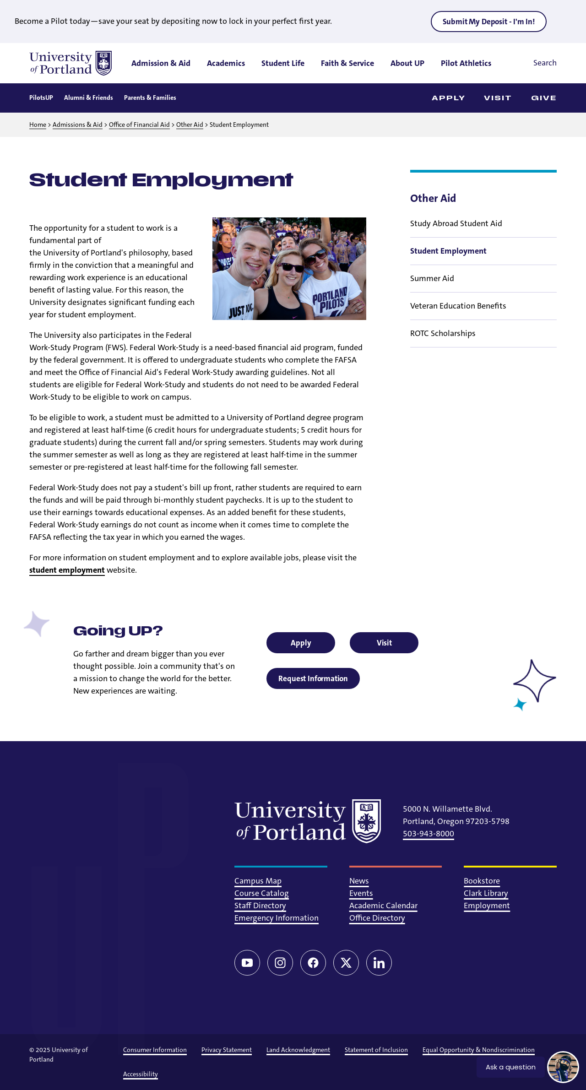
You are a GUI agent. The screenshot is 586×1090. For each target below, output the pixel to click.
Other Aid (189, 124)
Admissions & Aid (78, 124)
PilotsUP (41, 97)
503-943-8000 (428, 833)
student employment (67, 569)
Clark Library (486, 893)
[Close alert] (565, 21)
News (359, 880)
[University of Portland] (70, 63)
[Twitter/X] (346, 963)
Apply (449, 98)
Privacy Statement (226, 1050)
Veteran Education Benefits (458, 305)
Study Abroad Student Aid (456, 223)
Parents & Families (150, 97)
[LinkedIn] (379, 963)
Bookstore (482, 880)
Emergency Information (276, 917)
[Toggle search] (532, 63)
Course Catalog (261, 893)
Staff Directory (260, 905)
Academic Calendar (383, 905)
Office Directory (377, 917)
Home (37, 124)
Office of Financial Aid (139, 124)
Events (361, 893)
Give (544, 98)
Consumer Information (155, 1050)
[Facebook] (313, 963)
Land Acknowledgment (298, 1050)
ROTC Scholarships (443, 333)
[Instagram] (280, 963)
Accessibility (140, 1074)
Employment (487, 905)
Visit (498, 98)
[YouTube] (247, 963)
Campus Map (258, 880)
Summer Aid (432, 278)
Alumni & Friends (88, 97)
